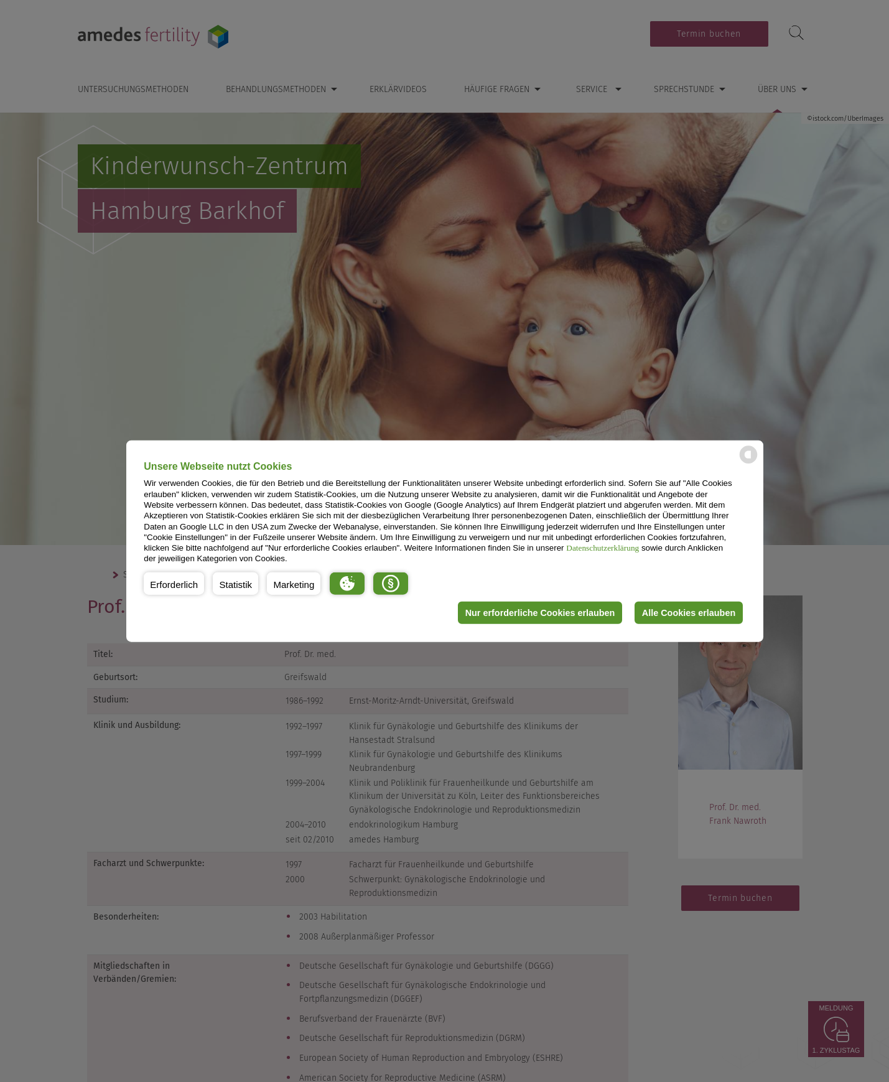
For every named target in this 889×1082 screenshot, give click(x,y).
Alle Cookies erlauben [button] (688, 613)
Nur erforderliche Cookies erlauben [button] (540, 613)
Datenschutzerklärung (602, 548)
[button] (174, 583)
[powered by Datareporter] (748, 462)
